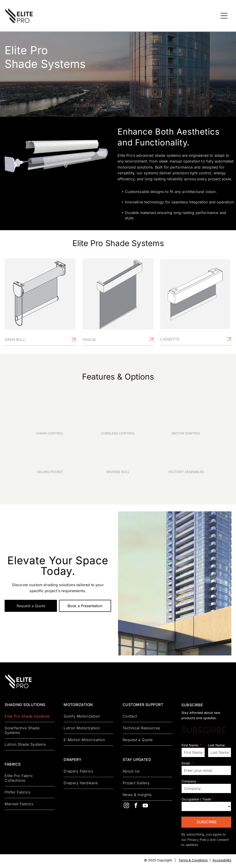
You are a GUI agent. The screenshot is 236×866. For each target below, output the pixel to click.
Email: (186, 763)
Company (189, 781)
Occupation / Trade (196, 799)
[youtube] (145, 806)
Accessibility (221, 860)
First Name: (190, 745)
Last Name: (216, 745)
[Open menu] (224, 15)
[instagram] (126, 806)
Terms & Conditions (193, 860)
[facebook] (136, 806)
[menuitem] (29, 716)
